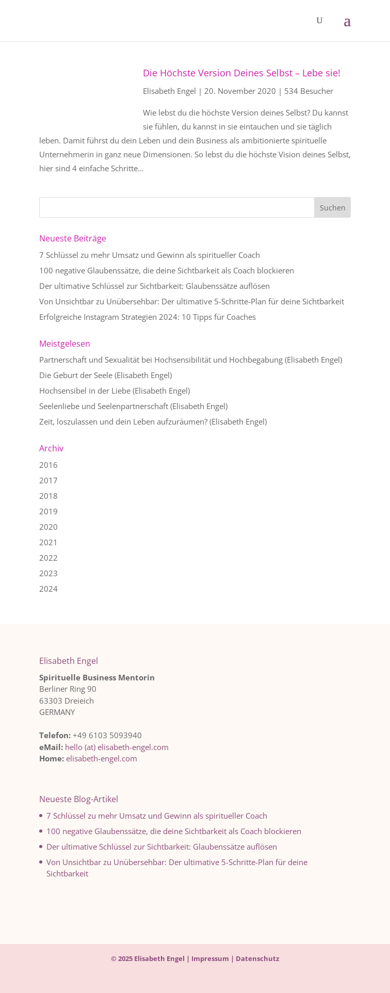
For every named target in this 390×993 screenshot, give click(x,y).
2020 (48, 527)
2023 (48, 573)
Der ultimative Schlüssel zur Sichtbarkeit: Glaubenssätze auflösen (154, 286)
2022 (48, 557)
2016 (48, 465)
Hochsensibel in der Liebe (85, 390)
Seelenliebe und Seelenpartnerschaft (103, 406)
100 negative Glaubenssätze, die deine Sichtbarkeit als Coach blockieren (166, 270)
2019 (48, 511)
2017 (48, 480)
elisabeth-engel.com (101, 758)
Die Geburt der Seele (75, 375)
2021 (48, 542)
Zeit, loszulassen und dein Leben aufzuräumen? (123, 421)
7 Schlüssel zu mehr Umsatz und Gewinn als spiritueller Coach (149, 255)
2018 (48, 496)
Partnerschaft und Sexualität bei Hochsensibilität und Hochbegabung (161, 359)
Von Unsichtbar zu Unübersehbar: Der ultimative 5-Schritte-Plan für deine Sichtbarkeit (191, 301)
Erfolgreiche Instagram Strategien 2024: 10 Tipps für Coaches (147, 317)
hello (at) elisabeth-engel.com (117, 747)
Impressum (210, 958)
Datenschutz (257, 958)
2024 (48, 588)
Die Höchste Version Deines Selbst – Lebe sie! (241, 73)
